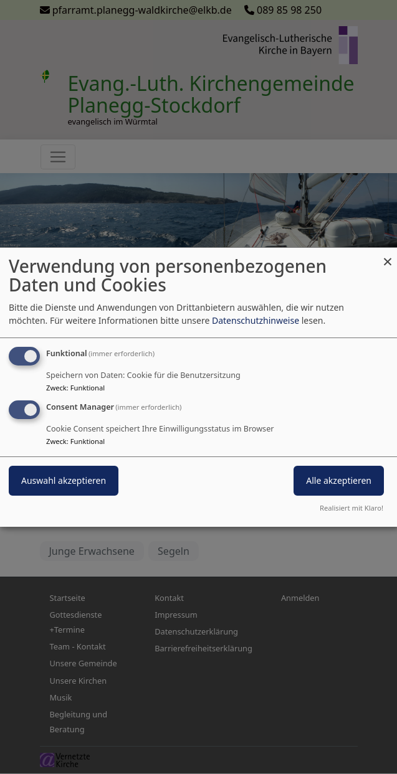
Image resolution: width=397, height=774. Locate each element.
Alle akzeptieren (338, 480)
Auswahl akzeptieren (63, 480)
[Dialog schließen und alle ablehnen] (387, 255)
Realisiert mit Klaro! (351, 507)
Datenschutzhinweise (255, 320)
